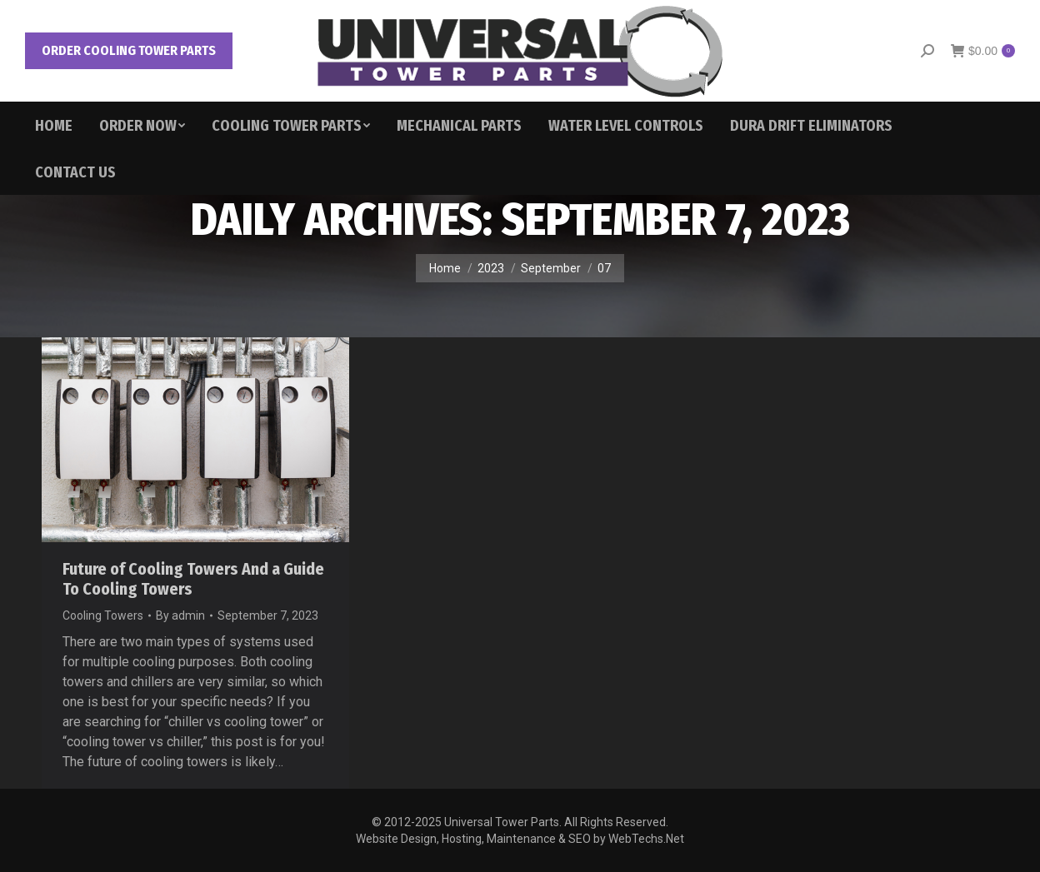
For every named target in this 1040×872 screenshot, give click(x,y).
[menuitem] (53, 125)
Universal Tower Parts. (503, 822)
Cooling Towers (102, 615)
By (180, 615)
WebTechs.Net (646, 838)
